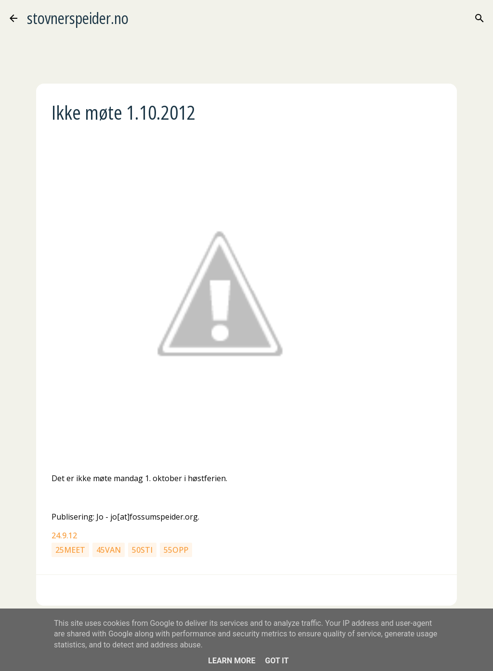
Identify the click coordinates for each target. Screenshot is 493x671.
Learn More (231, 660)
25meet (70, 550)
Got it (276, 660)
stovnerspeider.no (78, 18)
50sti (142, 550)
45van (108, 550)
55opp (176, 550)
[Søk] (479, 18)
